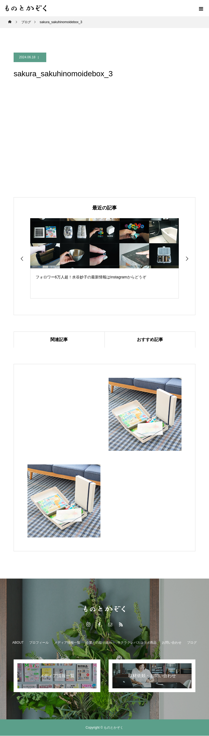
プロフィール (39, 643)
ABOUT (17, 643)
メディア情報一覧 (67, 643)
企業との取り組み (99, 643)
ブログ (192, 643)
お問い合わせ (172, 643)
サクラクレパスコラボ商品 (136, 643)
